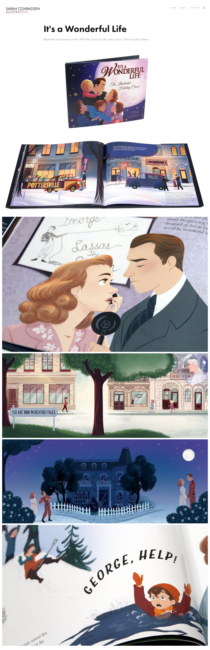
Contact (194, 7)
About (183, 7)
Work (173, 7)
